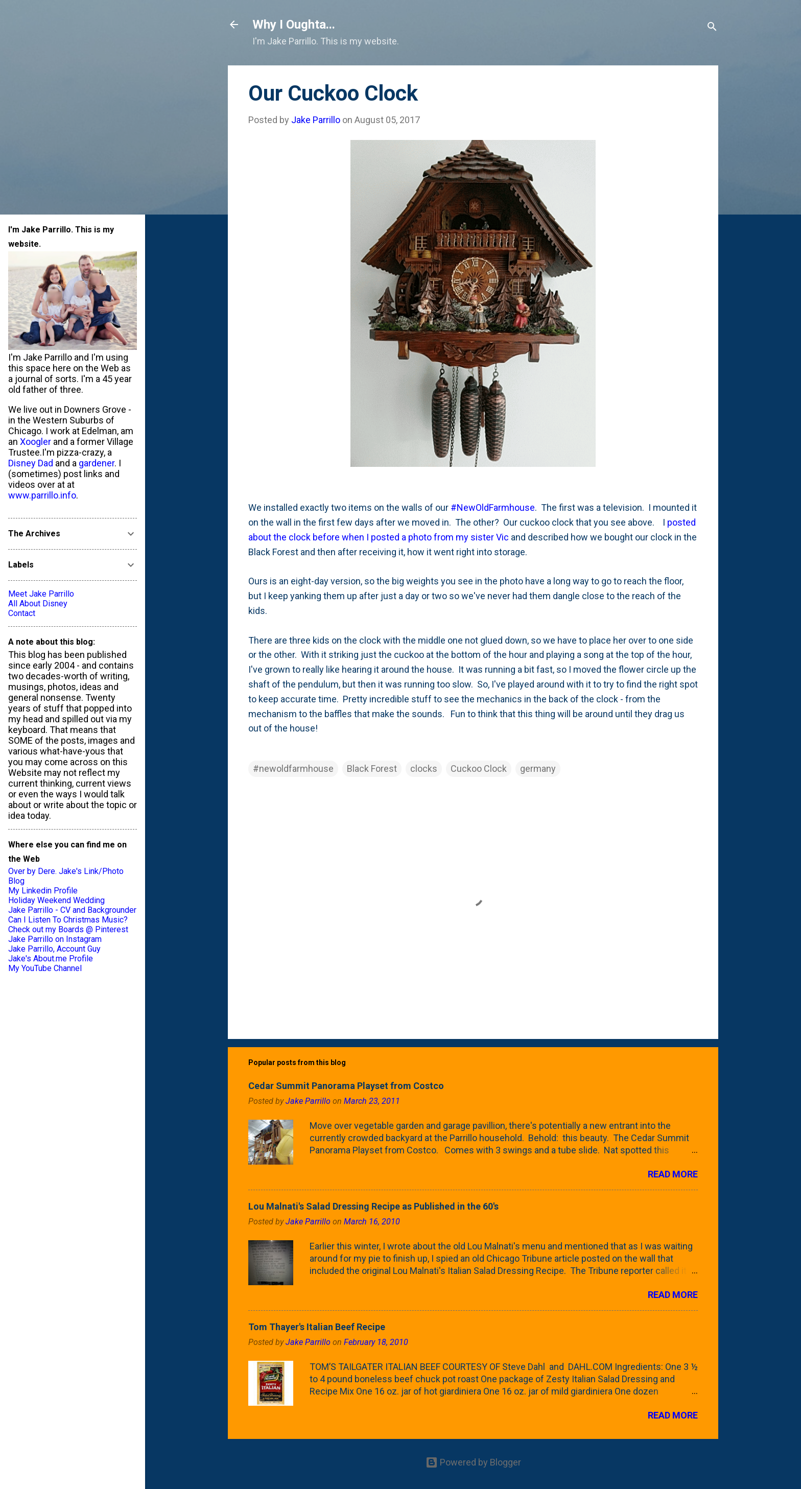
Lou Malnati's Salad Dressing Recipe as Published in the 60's (373, 1206)
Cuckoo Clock (479, 768)
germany (538, 768)
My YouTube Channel (45, 968)
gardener (96, 463)
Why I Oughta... (293, 24)
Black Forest (372, 768)
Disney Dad (30, 463)
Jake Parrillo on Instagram (55, 939)
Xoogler (35, 441)
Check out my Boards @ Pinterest (68, 929)
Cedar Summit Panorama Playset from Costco (346, 1085)
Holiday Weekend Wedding (56, 900)
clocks (423, 768)
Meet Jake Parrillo (41, 594)
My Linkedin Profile (43, 890)
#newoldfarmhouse (293, 768)
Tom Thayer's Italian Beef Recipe (316, 1326)
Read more (673, 1174)
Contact (21, 613)
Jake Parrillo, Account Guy (54, 949)
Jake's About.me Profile (50, 958)
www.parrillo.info (42, 495)
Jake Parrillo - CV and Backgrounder (72, 910)
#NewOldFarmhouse (493, 507)
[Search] (712, 27)
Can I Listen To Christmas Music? (68, 920)
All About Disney (37, 603)
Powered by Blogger (473, 1462)
